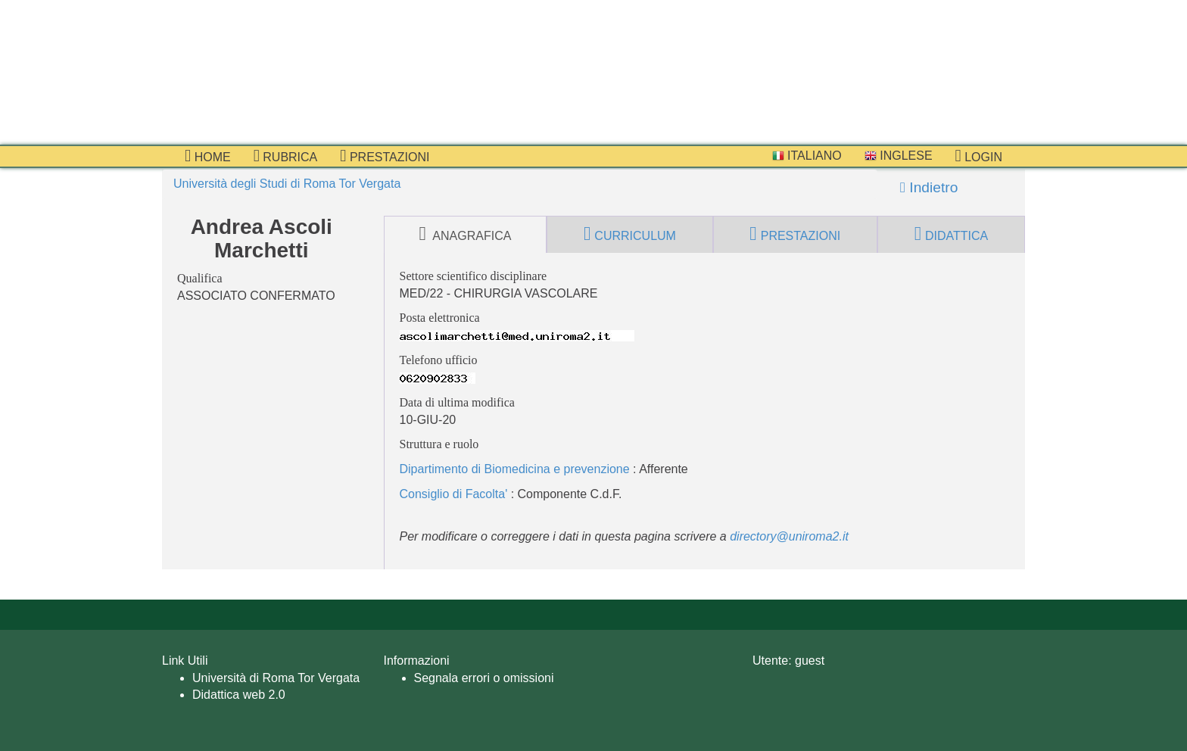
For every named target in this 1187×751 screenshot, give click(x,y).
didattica (951, 234)
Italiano (807, 155)
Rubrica (286, 156)
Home (208, 156)
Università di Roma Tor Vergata (276, 678)
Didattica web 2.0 (238, 694)
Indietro (929, 187)
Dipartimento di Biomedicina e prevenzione (515, 469)
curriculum (630, 234)
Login (978, 156)
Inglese (899, 155)
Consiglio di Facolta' (454, 494)
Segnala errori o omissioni (484, 678)
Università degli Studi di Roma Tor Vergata (286, 183)
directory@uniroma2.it (789, 536)
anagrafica (465, 234)
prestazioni (384, 156)
